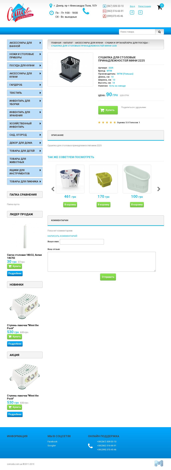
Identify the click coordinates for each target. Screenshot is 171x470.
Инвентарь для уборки (20, 102)
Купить (107, 110)
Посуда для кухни (22, 65)
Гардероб (16, 84)
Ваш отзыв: (54, 249)
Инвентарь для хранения (20, 114)
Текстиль (16, 92)
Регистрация (144, 6)
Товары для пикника (24, 181)
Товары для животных (18, 160)
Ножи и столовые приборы (22, 56)
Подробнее (14, 273)
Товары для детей (22, 150)
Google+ (52, 445)
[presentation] (73, 279)
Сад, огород (18, 134)
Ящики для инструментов (20, 172)
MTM (109, 71)
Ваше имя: (53, 241)
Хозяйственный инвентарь (21, 125)
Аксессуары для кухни (21, 75)
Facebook (52, 441)
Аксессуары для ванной (21, 44)
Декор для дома (21, 142)
